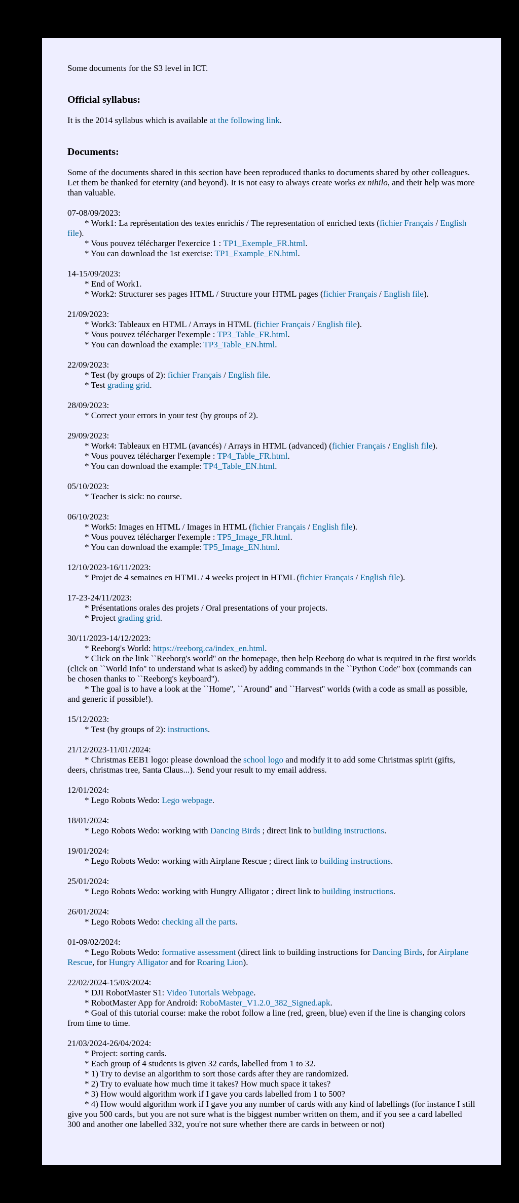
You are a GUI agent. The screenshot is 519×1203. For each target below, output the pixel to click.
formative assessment (199, 952)
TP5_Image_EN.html (240, 547)
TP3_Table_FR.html (252, 334)
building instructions (348, 830)
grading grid (128, 385)
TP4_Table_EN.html (239, 466)
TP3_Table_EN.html (239, 344)
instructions (188, 729)
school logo (263, 760)
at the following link (244, 120)
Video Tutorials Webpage (209, 992)
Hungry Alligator (138, 962)
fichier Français (406, 223)
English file (404, 294)
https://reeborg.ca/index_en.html (209, 648)
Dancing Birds (235, 830)
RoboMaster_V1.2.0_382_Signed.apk (265, 1003)
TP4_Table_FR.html (252, 456)
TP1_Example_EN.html (256, 253)
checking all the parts (198, 922)
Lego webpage (187, 800)
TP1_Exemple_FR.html (264, 243)
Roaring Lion (220, 962)
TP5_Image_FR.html (253, 537)
